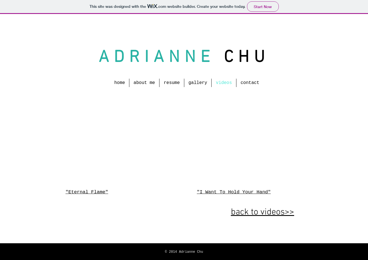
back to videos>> (262, 212)
